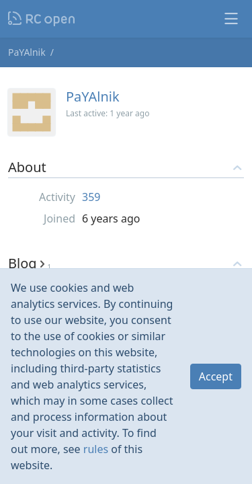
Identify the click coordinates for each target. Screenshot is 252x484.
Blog (29, 263)
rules (95, 449)
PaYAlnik (27, 52)
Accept (216, 376)
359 (91, 197)
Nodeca (42, 18)
